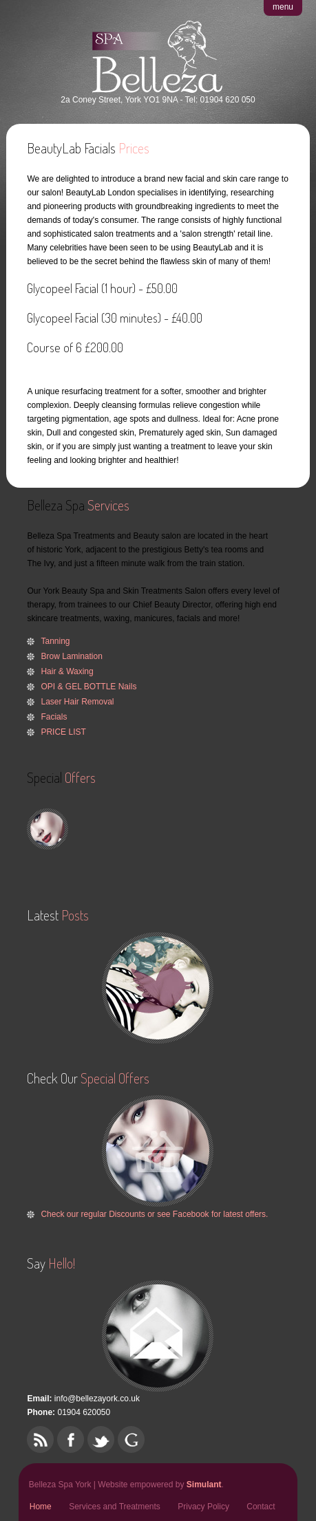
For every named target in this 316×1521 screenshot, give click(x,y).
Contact (260, 1506)
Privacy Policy (203, 1506)
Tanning (55, 641)
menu (283, 7)
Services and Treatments (114, 1506)
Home (41, 1506)
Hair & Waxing (67, 671)
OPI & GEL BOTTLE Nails (88, 686)
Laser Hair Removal (77, 701)
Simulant (204, 1484)
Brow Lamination (71, 656)
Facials (54, 717)
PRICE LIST (63, 732)
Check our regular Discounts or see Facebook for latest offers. (154, 1214)
